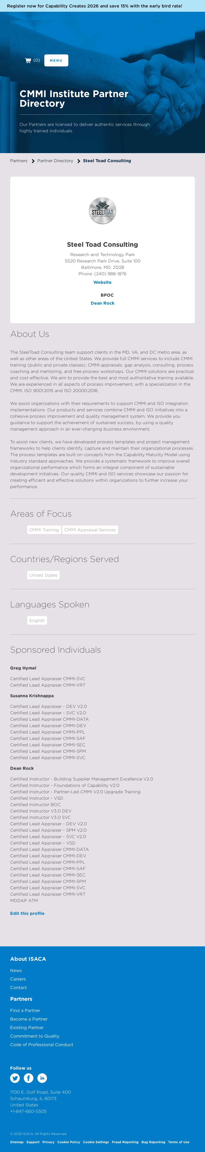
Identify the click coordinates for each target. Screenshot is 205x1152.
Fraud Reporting (125, 1142)
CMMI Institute (45, 39)
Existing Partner (27, 1027)
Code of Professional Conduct (41, 1044)
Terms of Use (178, 1142)
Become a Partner (29, 1019)
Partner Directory (55, 160)
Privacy (48, 1142)
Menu (56, 60)
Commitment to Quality (34, 1036)
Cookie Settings (96, 1142)
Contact (18, 987)
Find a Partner (25, 1010)
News (16, 970)
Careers (18, 979)
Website (102, 282)
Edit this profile (27, 913)
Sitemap (16, 1142)
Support (33, 1142)
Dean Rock (102, 303)
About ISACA (28, 958)
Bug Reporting (153, 1142)
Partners (18, 160)
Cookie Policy (68, 1142)
